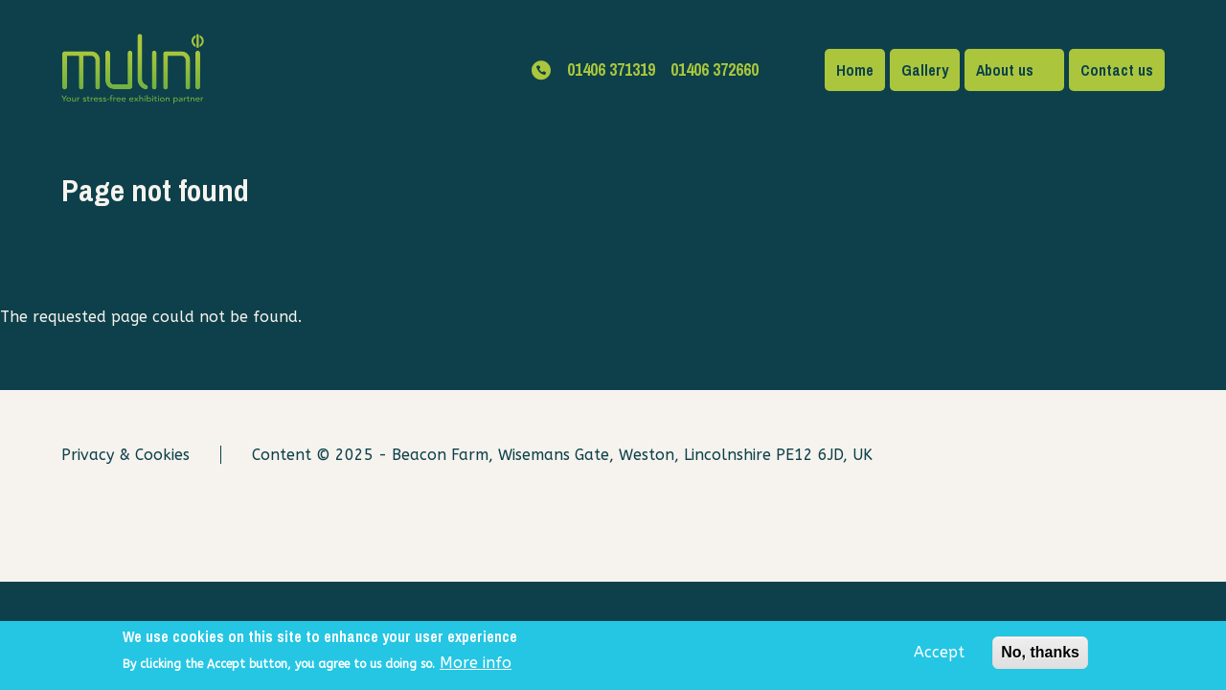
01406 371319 (611, 69)
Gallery (924, 69)
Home (855, 69)
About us (1004, 69)
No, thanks (1040, 656)
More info (475, 667)
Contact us (1116, 69)
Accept (939, 656)
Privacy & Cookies (125, 455)
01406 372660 (714, 69)
